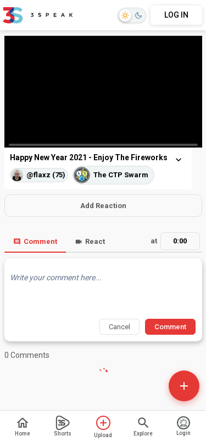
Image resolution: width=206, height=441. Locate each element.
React (90, 241)
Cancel (119, 327)
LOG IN (176, 14)
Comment (35, 241)
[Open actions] (184, 386)
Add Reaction (103, 206)
